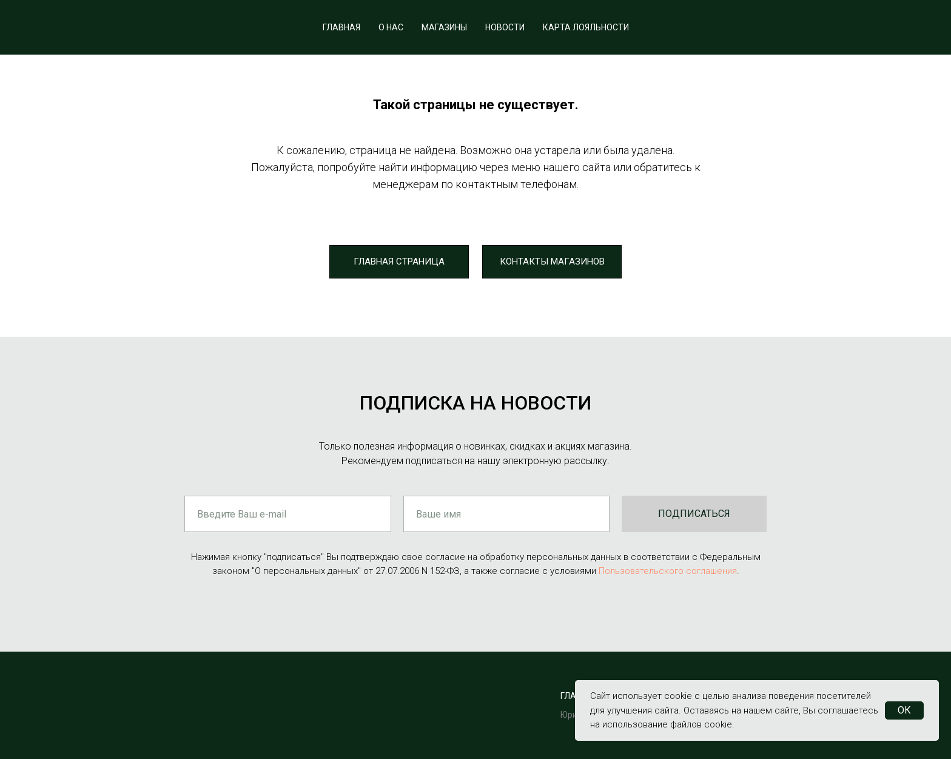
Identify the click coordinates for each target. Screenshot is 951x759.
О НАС (390, 27)
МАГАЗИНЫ (444, 27)
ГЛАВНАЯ (341, 27)
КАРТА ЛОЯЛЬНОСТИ (586, 27)
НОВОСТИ (505, 27)
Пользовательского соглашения (668, 570)
